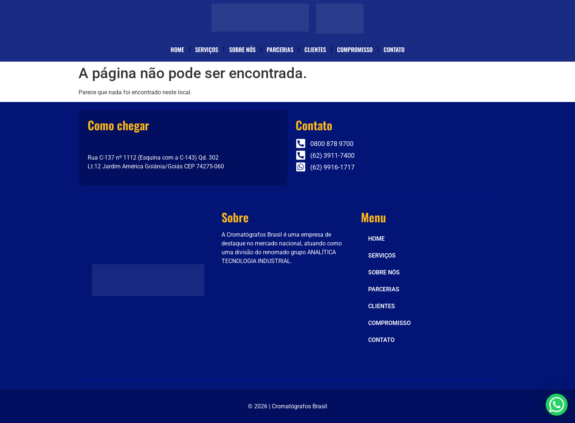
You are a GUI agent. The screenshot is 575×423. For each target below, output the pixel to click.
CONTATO (394, 49)
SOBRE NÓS (242, 49)
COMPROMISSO (355, 49)
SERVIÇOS (206, 49)
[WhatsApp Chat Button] (557, 405)
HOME (177, 49)
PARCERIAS (280, 49)
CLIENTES (315, 49)
